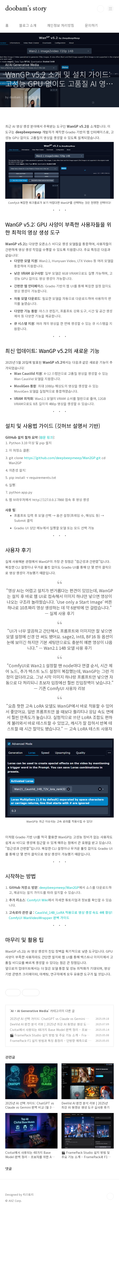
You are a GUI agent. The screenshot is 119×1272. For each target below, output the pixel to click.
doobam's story (26, 9)
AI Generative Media (32, 1072)
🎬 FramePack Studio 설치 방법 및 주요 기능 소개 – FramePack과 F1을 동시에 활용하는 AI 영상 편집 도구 (50, 1098)
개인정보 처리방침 (60, 25)
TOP (110, 1257)
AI (12, 1072)
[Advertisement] (59, 1012)
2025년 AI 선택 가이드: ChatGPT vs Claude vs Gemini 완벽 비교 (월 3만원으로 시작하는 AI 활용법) (51, 1082)
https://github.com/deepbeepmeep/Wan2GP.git (62, 457)
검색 (100, 8)
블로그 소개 (27, 25)
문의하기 (91, 25)
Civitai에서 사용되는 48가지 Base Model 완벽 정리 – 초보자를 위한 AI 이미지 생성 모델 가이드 (50, 1093)
